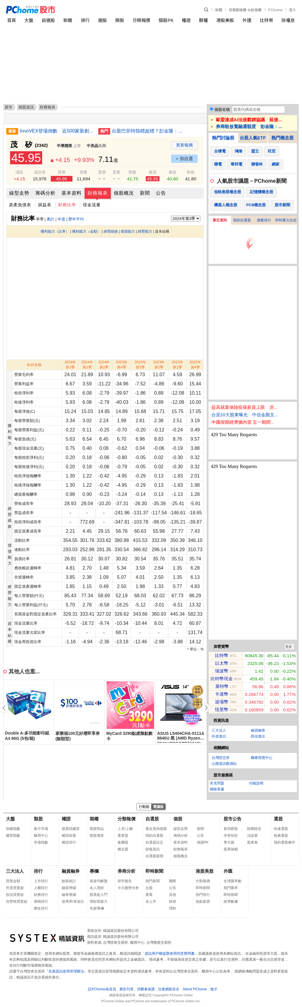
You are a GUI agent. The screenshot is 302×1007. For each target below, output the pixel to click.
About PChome (195, 989)
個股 (177, 818)
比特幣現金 (222, 678)
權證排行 (69, 842)
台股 (149, 888)
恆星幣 (221, 709)
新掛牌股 (231, 829)
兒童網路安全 (168, 989)
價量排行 (264, 220)
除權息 (288, 20)
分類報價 (141, 20)
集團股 (123, 842)
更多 (288, 646)
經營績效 (111, 231)
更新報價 (184, 145)
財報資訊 (153, 849)
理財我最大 (98, 901)
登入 (292, 9)
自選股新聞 (154, 856)
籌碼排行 (41, 901)
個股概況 (124, 193)
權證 (186, 20)
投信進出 (258, 736)
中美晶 (92, 146)
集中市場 (41, 829)
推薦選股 (281, 835)
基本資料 (71, 193)
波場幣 (221, 701)
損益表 (44, 204)
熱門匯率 (231, 888)
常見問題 (217, 783)
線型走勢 (19, 193)
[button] (206, 707)
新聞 (218, 9)
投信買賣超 (15, 895)
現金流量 (92, 204)
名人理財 (97, 888)
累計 (50, 219)
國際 (172, 881)
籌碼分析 (45, 193)
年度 (61, 219)
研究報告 (125, 881)
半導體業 (64, 146)
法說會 (252, 835)
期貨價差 (97, 835)
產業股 (123, 835)
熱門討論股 (223, 137)
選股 (102, 20)
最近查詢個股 (156, 829)
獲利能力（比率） (55, 231)
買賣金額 (13, 881)
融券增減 (69, 895)
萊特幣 (222, 686)
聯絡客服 (217, 789)
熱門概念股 (282, 137)
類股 (119, 20)
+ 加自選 (184, 158)
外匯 (247, 20)
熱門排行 (203, 895)
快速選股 (281, 829)
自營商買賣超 (16, 901)
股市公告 (232, 818)
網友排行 (41, 908)
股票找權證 (71, 829)
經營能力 (145, 231)
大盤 (28, 20)
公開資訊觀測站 (224, 764)
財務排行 (41, 895)
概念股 (123, 849)
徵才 (213, 989)
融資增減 (69, 888)
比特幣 (266, 20)
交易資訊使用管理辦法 (66, 971)
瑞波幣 (221, 670)
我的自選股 (242, 220)
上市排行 (41, 881)
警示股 (229, 842)
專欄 (94, 871)
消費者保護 (146, 989)
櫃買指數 (13, 835)
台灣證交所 (221, 758)
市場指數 (41, 842)
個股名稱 (222, 109)
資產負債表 (20, 204)
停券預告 (231, 835)
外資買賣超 (15, 888)
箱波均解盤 (98, 881)
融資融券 (258, 730)
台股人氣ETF (253, 137)
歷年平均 (76, 219)
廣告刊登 (126, 989)
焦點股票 (203, 901)
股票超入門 (98, 895)
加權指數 (13, 829)
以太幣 (221, 663)
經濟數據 (231, 901)
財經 (172, 901)
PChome (275, 9)
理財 (172, 908)
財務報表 (98, 193)
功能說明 (256, 783)
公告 (161, 193)
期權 (203, 20)
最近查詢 (220, 220)
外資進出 (219, 736)
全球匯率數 (232, 881)
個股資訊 (26, 107)
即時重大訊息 (286, 220)
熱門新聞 (153, 881)
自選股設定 (154, 842)
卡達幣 (221, 693)
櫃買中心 (41, 835)
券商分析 (126, 871)
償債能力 (128, 231)
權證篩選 (69, 835)
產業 (149, 895)
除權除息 (254, 829)
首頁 (11, 20)
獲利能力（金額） (86, 231)
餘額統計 (69, 881)
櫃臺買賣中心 (261, 758)
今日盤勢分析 (128, 888)
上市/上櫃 (125, 829)
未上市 (151, 901)
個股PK (166, 20)
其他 (172, 895)
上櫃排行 (41, 888)
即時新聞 (154, 871)
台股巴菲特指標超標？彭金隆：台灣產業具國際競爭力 (149, 130)
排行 (85, 20)
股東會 (252, 842)
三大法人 (219, 730)
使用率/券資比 (73, 901)
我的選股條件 (284, 842)
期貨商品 (97, 829)
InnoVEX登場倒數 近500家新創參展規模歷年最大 (57, 130)
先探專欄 (97, 908)
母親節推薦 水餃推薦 (245, 9)
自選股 (48, 20)
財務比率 (67, 204)
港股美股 (225, 20)
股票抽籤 (231, 849)
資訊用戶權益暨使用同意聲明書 (170, 953)
